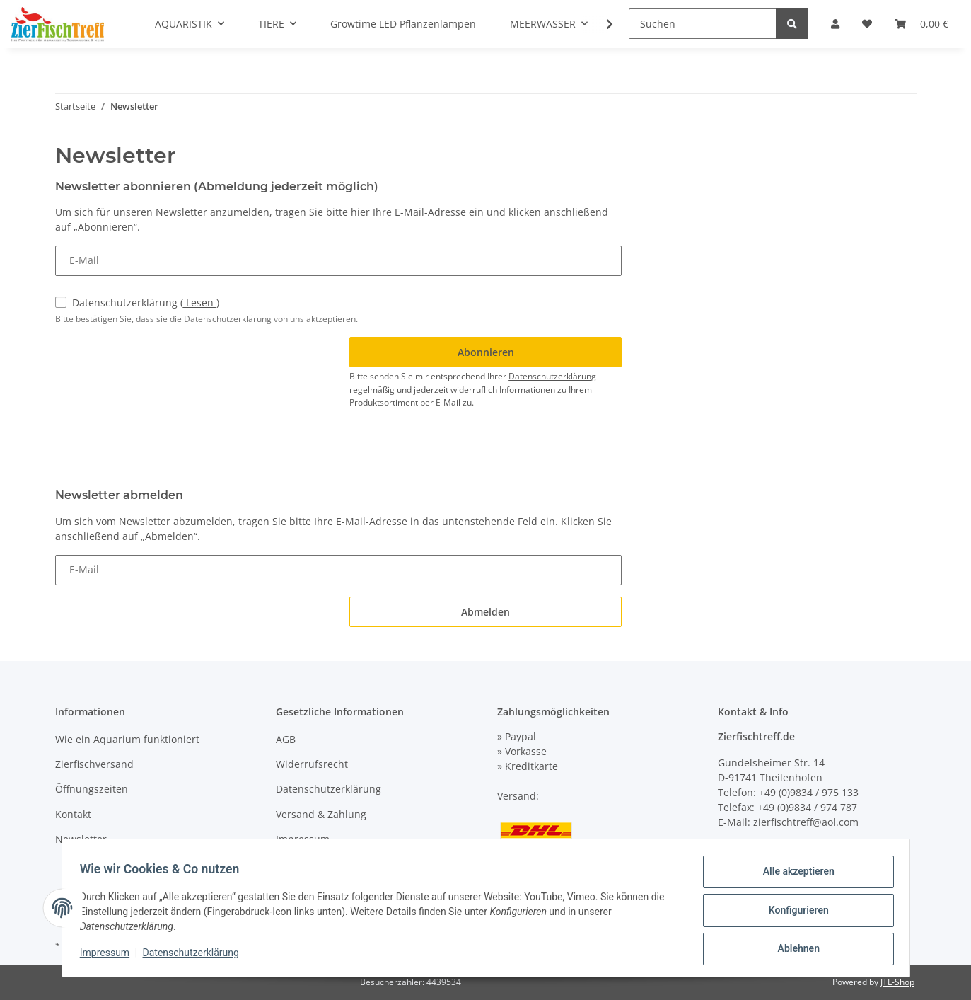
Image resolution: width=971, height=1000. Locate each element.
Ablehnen (794, 949)
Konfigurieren (794, 913)
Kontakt (73, 814)
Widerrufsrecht (312, 764)
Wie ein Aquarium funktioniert (127, 739)
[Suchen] (703, 23)
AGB (286, 739)
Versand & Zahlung (321, 814)
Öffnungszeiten (91, 788)
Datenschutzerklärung (145, 302)
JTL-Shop (897, 982)
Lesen (199, 302)
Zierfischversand (94, 764)
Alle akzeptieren (794, 876)
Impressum (303, 839)
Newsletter (81, 839)
